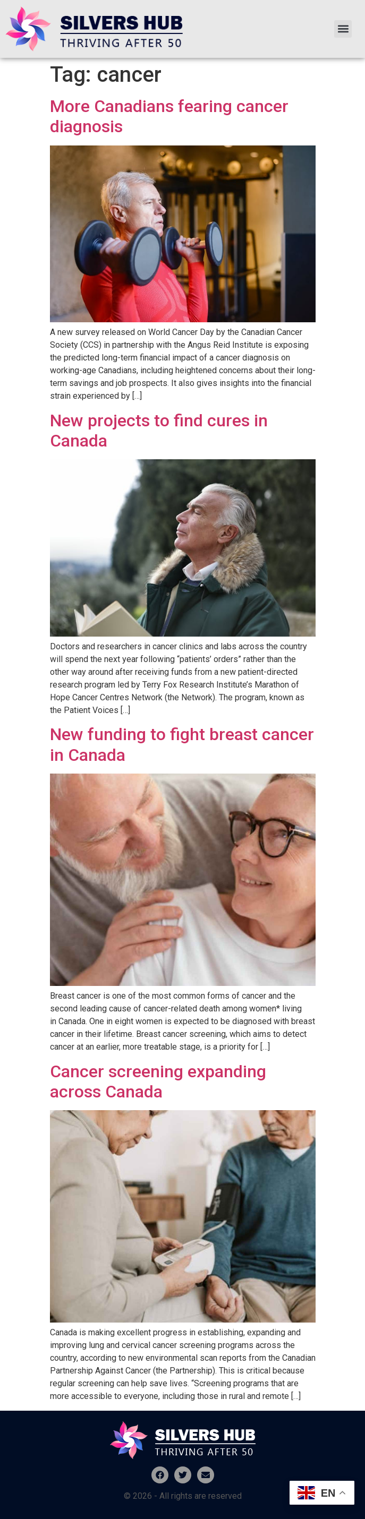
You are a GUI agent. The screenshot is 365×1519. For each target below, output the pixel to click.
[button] (343, 29)
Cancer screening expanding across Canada (158, 1081)
